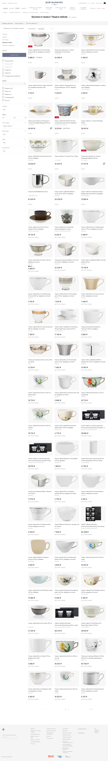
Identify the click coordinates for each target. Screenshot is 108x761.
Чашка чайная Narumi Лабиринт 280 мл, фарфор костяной (39, 690)
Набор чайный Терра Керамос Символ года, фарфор (93, 86)
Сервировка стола (48, 8)
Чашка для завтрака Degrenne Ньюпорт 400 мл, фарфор (90, 328)
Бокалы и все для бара (61, 8)
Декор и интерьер (72, 8)
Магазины (4, 3)
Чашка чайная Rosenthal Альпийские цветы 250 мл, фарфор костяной (66, 591)
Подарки (23, 8)
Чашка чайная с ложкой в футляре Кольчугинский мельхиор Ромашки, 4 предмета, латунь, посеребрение (93, 426)
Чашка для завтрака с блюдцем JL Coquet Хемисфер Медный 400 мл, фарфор (39, 122)
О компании (65, 728)
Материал (5, 131)
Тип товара (5, 123)
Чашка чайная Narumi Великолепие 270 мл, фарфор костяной (39, 525)
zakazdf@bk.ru (81, 733)
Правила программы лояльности (67, 751)
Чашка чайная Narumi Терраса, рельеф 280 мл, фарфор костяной (65, 492)
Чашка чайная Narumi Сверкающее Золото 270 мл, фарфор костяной (92, 228)
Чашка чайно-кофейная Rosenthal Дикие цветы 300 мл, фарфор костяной (65, 426)
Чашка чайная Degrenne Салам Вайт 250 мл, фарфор (66, 459)
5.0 (31, 266)
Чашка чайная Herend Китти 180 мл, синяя (92, 558)
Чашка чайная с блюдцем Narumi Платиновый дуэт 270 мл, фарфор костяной (65, 86)
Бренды (11, 8)
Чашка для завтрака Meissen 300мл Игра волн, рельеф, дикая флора (92, 657)
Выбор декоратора (51, 730)
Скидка (4, 106)
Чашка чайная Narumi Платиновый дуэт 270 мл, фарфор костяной (66, 295)
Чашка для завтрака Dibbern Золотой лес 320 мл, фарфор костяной (66, 261)
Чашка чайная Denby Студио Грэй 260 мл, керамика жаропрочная (40, 86)
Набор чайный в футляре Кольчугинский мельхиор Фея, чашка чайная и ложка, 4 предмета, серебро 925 (67, 624)
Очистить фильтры (31, 23)
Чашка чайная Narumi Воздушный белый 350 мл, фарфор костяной (65, 558)
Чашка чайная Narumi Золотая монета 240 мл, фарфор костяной (40, 328)
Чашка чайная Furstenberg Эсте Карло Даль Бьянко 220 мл (91, 624)
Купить (30, 62)
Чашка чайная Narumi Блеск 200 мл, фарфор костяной (39, 261)
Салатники (5, 39)
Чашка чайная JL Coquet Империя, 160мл (92, 122)
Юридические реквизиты (66, 748)
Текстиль (93, 8)
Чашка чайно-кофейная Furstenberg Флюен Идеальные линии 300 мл (66, 328)
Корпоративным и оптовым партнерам (67, 745)
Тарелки (4, 37)
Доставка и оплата (12, 3)
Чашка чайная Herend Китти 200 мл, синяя (66, 690)
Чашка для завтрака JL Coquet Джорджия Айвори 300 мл (90, 157)
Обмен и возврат (67, 735)
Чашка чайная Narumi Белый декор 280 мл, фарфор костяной (92, 492)
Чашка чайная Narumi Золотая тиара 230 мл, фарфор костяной (93, 51)
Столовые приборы (83, 8)
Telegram (96, 731)
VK (95, 728)
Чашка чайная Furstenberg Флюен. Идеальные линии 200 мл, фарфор (92, 192)
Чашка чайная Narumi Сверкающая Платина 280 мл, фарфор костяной (39, 295)
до (14, 117)
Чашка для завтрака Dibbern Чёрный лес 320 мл (39, 492)
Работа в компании (67, 737)
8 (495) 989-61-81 (83, 3)
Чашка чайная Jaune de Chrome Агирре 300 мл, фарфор (38, 228)
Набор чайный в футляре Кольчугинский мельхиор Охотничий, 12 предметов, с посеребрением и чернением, (93, 525)
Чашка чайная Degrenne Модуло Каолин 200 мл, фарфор (38, 558)
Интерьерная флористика (50, 733)
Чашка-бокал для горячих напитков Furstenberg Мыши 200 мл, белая (92, 459)
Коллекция (5, 147)
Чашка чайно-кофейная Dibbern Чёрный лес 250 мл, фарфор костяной (93, 361)
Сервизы (4, 34)
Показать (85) (14, 55)
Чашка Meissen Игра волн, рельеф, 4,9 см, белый (67, 525)
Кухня (99, 8)
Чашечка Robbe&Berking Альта (38, 191)
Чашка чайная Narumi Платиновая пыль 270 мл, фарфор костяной (65, 361)
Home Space (50, 738)
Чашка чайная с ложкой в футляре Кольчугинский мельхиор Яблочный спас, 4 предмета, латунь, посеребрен (40, 459)
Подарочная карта (51, 728)
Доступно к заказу (33, 237)
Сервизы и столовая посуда (35, 8)
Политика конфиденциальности (68, 741)
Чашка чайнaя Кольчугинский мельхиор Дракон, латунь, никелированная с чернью (64, 228)
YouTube (96, 730)
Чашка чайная (19, 23)
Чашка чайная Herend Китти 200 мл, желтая (66, 657)
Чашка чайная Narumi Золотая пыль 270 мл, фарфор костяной (92, 295)
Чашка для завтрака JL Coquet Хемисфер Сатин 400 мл (64, 51)
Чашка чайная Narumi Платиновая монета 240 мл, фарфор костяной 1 (39, 51)
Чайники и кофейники (8, 45)
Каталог (5, 8)
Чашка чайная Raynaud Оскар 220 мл (40, 623)
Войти (93, 3)
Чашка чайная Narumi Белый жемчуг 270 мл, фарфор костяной (92, 690)
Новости (49, 736)
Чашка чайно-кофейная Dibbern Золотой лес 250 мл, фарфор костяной (65, 192)
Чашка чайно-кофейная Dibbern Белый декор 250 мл (93, 261)
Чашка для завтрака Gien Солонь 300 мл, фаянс (40, 361)
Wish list (99, 3)
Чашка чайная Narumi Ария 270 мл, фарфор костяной (39, 657)
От (3, 117)
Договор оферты (67, 739)
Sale (103, 8)
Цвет (3, 139)
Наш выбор (41, 28)
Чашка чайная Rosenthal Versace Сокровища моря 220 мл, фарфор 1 (66, 122)
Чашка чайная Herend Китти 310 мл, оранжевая (92, 393)
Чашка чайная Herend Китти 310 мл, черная (39, 426)
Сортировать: (32, 28)
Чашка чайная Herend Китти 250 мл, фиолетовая (39, 393)
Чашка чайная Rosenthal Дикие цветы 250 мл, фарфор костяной (93, 591)
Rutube (96, 732)
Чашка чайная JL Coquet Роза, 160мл (66, 156)
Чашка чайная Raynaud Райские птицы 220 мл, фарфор (40, 591)
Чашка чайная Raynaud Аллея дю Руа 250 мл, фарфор (40, 157)
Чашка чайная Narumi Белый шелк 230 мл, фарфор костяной (67, 393)
